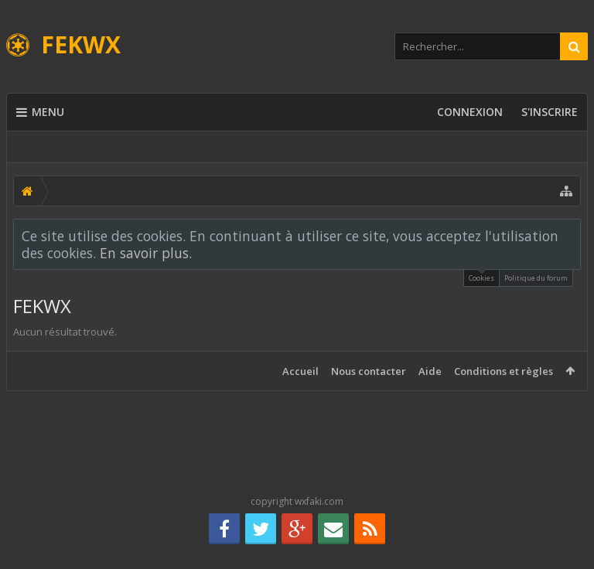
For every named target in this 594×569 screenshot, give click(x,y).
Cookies (481, 276)
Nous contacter (368, 371)
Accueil (300, 371)
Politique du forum (536, 278)
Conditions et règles (503, 371)
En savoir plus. (146, 253)
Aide (430, 371)
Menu (40, 112)
